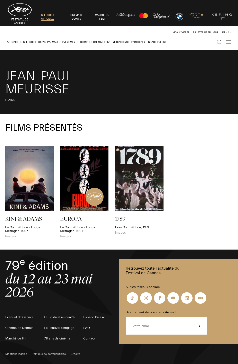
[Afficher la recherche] (219, 42)
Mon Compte (181, 32)
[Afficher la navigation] (228, 42)
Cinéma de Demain (19, 328)
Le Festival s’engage (59, 328)
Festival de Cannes (19, 317)
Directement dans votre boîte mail (151, 312)
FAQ (86, 328)
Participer (138, 42)
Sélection (29, 42)
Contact (89, 338)
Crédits (75, 354)
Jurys (42, 42)
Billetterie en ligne (206, 32)
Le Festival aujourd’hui (60, 317)
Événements (70, 42)
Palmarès (53, 42)
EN (229, 32)
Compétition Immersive (95, 42)
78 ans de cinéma (57, 338)
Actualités (14, 42)
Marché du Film (16, 338)
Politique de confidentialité (49, 354)
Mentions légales (16, 354)
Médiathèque (121, 42)
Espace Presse (156, 42)
